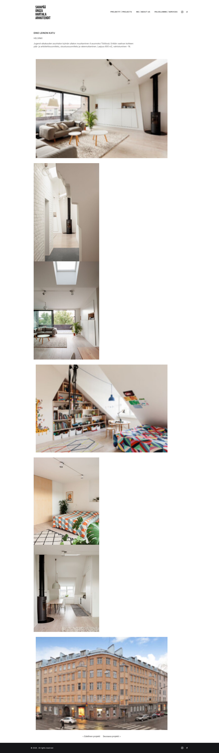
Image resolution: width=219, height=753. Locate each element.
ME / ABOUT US (143, 12)
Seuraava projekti (111, 736)
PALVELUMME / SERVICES (166, 12)
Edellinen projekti (92, 736)
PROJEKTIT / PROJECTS (121, 12)
